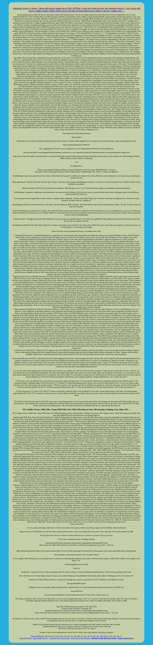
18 (88, 636)
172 (91, 636)
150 (110, 636)
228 (114, 636)
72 (72, 636)
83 (59, 636)
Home (33, 636)
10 (43, 636)
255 (85, 636)
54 (56, 636)
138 (46, 636)
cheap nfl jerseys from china (59, 638)
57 (121, 636)
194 (68, 636)
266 (78, 636)
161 (97, 636)
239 (104, 636)
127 (53, 636)
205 (61, 636)
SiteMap (38, 636)
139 (118, 636)
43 (94, 636)
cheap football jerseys (40, 638)
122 (65, 636)
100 (101, 636)
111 (82, 636)
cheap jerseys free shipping (80, 638)
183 (75, 636)
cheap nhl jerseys (26, 638)
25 (108, 636)
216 (49, 636)
